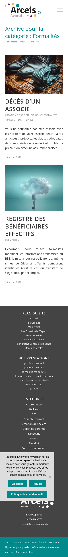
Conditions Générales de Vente (34, 343)
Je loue (34, 388)
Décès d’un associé (22, 105)
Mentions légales (34, 348)
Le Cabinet (34, 322)
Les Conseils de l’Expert (34, 331)
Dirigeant (37, 115)
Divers (34, 438)
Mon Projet (34, 326)
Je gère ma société (34, 367)
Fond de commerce (34, 448)
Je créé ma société (34, 363)
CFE (34, 414)
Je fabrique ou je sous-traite (34, 380)
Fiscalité (34, 443)
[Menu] (58, 10)
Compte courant (34, 419)
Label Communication (21, 552)
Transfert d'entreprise (19, 119)
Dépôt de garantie (34, 428)
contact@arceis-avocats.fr (34, 524)
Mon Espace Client (34, 339)
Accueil (34, 318)
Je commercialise (34, 384)
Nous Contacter (33, 335)
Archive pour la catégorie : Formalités (32, 32)
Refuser (37, 483)
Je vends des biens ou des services (34, 376)
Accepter (17, 483)
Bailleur (34, 409)
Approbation (34, 404)
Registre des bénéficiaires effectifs (26, 226)
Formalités (50, 115)
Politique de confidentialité (27, 494)
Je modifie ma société (34, 371)
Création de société (17, 115)
